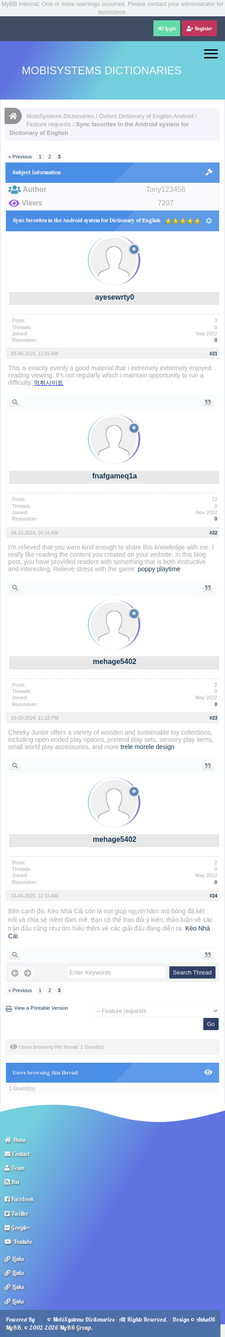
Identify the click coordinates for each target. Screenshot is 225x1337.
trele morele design (147, 746)
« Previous (20, 156)
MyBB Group (75, 1327)
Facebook (19, 1199)
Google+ (17, 1227)
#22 (214, 532)
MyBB (13, 1327)
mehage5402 (114, 661)
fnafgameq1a (114, 476)
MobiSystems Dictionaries (102, 70)
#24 (214, 895)
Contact (17, 1153)
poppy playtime (159, 569)
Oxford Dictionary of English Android (146, 116)
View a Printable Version (41, 1008)
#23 (214, 718)
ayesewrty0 (114, 297)
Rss (12, 1181)
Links (14, 1258)
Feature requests (48, 124)
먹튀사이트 (48, 382)
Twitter (17, 1213)
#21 (214, 353)
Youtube (18, 1241)
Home (15, 1139)
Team (14, 1167)
